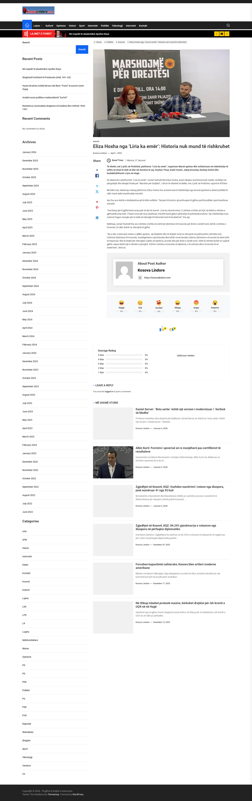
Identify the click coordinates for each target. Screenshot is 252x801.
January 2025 (29, 252)
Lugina (25, 631)
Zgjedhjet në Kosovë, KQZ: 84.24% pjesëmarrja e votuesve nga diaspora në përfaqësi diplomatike (176, 527)
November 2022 (30, 470)
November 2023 (30, 369)
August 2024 (28, 294)
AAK (24, 531)
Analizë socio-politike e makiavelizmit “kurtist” (44, 97)
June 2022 (27, 512)
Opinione (61, 25)
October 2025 (29, 177)
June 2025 (27, 210)
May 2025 (27, 219)
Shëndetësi (27, 732)
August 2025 (28, 194)
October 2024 (29, 277)
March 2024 (28, 336)
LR (23, 623)
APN (24, 539)
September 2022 (30, 487)
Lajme (38, 25)
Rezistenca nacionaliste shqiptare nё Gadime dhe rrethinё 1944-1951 (54, 108)
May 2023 (27, 420)
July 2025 (27, 202)
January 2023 (29, 453)
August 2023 (28, 395)
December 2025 (30, 160)
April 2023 (27, 428)
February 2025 (29, 244)
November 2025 (30, 169)
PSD (24, 707)
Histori (72, 25)
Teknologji (117, 25)
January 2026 (29, 152)
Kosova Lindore (100, 153)
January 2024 (29, 353)
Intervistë (93, 25)
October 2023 (29, 378)
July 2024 (27, 302)
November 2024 (30, 269)
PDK (24, 682)
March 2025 (28, 236)
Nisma (25, 648)
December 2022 (30, 461)
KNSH (25, 565)
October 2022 (29, 478)
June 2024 (27, 311)
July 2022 (27, 503)
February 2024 (29, 344)
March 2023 (28, 436)
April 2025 (27, 227)
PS (23, 698)
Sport (82, 25)
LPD (24, 615)
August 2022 (28, 495)
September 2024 (30, 286)
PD (23, 665)
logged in (109, 391)
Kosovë (96, 141)
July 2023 (27, 403)
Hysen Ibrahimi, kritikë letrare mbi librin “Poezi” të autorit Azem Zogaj (53, 87)
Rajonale (26, 723)
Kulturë (49, 25)
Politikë (105, 25)
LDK (24, 606)
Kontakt (143, 25)
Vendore (26, 765)
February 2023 (29, 445)
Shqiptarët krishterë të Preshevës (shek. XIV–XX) (46, 77)
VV (23, 774)
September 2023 (30, 386)
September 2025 (30, 185)
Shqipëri (26, 740)
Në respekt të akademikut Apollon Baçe (41, 69)
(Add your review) (185, 355)
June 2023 (27, 411)
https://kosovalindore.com (154, 277)
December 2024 (30, 261)
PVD (24, 715)
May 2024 (27, 319)
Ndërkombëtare (30, 640)
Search (26, 42)
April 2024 (27, 328)
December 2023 (30, 361)
